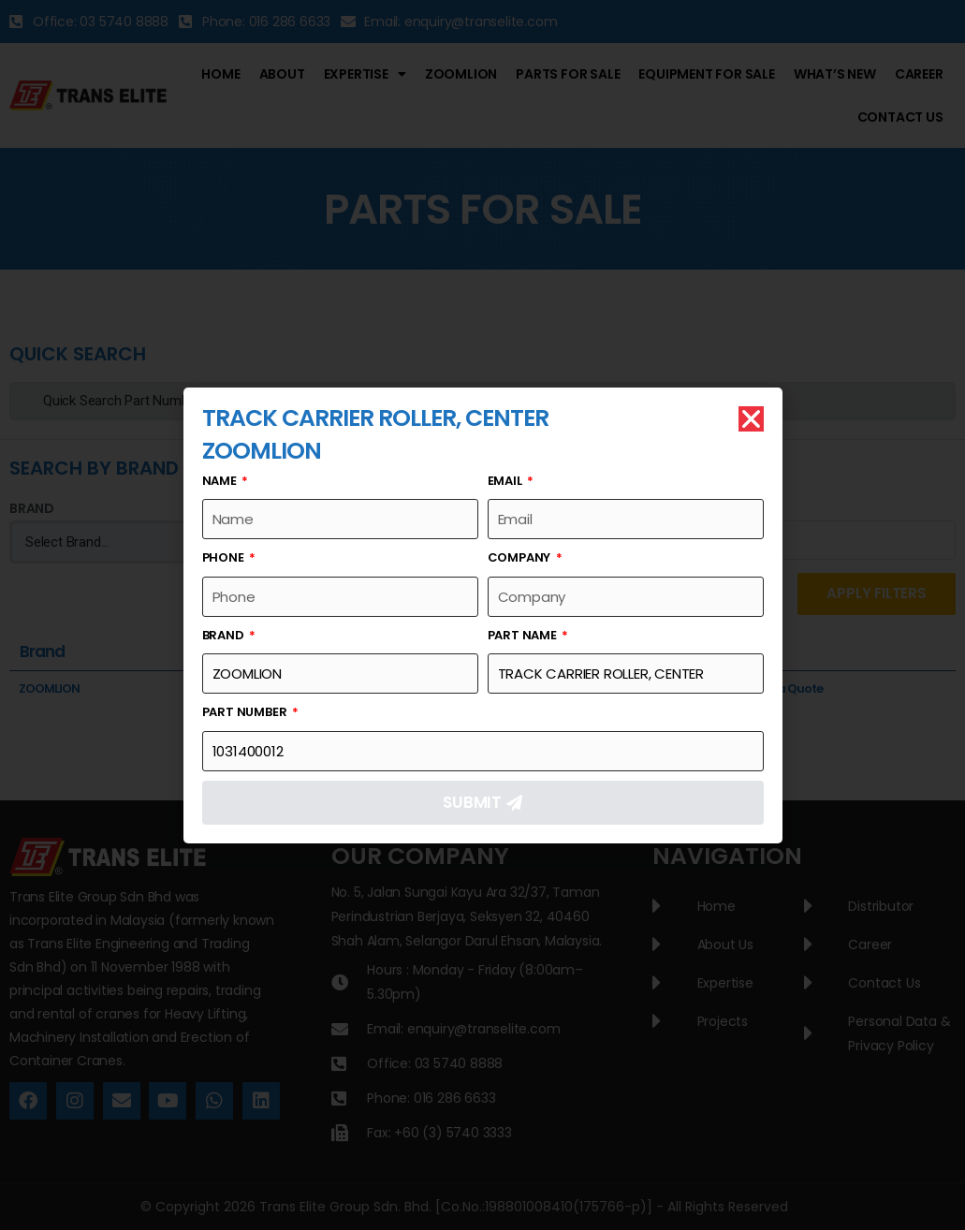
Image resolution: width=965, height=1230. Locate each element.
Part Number (246, 713)
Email (506, 482)
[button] (751, 419)
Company (520, 558)
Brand (224, 636)
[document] (482, 615)
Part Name (524, 636)
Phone (224, 558)
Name (221, 482)
